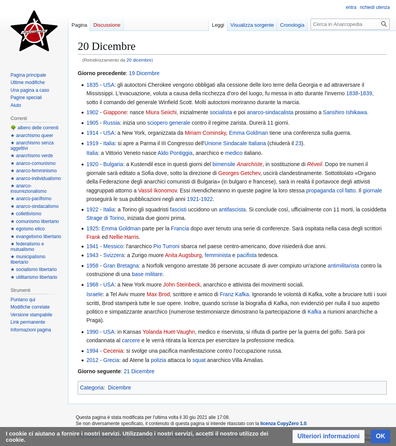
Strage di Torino (105, 218)
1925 (92, 228)
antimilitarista (343, 265)
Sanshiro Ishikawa (345, 112)
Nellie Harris (124, 237)
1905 (92, 123)
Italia (109, 143)
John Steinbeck (181, 284)
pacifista (247, 255)
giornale (372, 190)
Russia (111, 123)
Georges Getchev (239, 173)
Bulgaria (113, 164)
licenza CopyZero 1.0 (283, 423)
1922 (207, 199)
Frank (93, 237)
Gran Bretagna (121, 265)
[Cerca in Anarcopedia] (350, 24)
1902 (92, 112)
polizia (158, 360)
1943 (92, 255)
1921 (193, 199)
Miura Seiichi (161, 112)
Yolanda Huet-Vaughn (169, 332)
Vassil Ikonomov (157, 190)
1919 (92, 143)
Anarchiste (250, 164)
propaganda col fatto (331, 190)
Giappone (115, 112)
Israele (94, 294)
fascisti (178, 209)
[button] (328, 436)
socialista (221, 112)
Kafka (314, 312)
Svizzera (113, 255)
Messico (113, 246)
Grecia (111, 360)
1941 (92, 246)
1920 (92, 164)
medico (233, 153)
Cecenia (113, 351)
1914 (92, 133)
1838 (352, 93)
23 (298, 143)
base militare (147, 274)
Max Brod (158, 294)
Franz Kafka (234, 294)
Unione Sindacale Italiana (235, 143)
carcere (131, 340)
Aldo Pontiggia (175, 153)
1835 (92, 85)
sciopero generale (168, 123)
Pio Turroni (167, 246)
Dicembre (119, 387)
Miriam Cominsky (205, 133)
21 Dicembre (139, 371)
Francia (180, 228)
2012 (92, 360)
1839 (366, 93)
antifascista (232, 209)
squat (198, 360)
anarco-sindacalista (270, 112)
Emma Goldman (248, 133)
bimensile (224, 164)
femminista (218, 255)
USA (108, 85)
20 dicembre (139, 59)
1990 (92, 332)
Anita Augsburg (183, 255)
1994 (92, 351)
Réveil (314, 164)
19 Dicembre (144, 73)
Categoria (92, 387)
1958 (92, 265)
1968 (92, 284)
